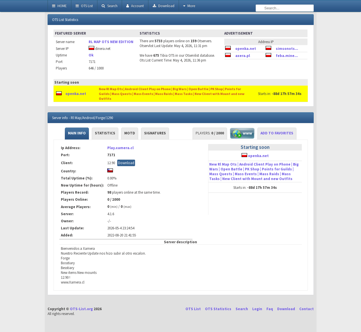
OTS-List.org (81, 308)
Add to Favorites (276, 133)
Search (110, 5)
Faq (269, 308)
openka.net (245, 48)
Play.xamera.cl (120, 147)
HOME (59, 5)
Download (163, 5)
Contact (306, 308)
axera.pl (242, 55)
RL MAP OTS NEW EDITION (111, 41)
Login (257, 308)
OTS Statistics (218, 308)
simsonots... (287, 48)
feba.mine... (287, 55)
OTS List (84, 5)
